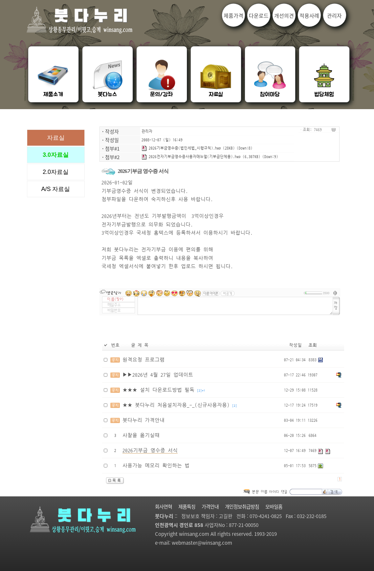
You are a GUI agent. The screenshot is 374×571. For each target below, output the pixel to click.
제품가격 (233, 15)
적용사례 (309, 15)
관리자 (147, 131)
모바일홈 (273, 506)
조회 (312, 345)
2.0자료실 (56, 172)
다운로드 (259, 15)
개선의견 (284, 15)
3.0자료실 (56, 155)
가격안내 (210, 506)
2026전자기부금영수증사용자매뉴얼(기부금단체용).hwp (191, 156)
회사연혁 (163, 506)
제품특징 (186, 506)
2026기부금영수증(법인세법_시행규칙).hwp (181, 148)
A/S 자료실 (55, 189)
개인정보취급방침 (242, 506)
